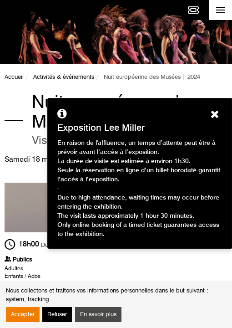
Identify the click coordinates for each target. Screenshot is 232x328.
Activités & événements (63, 77)
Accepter (23, 315)
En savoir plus (98, 315)
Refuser (57, 315)
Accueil (14, 77)
